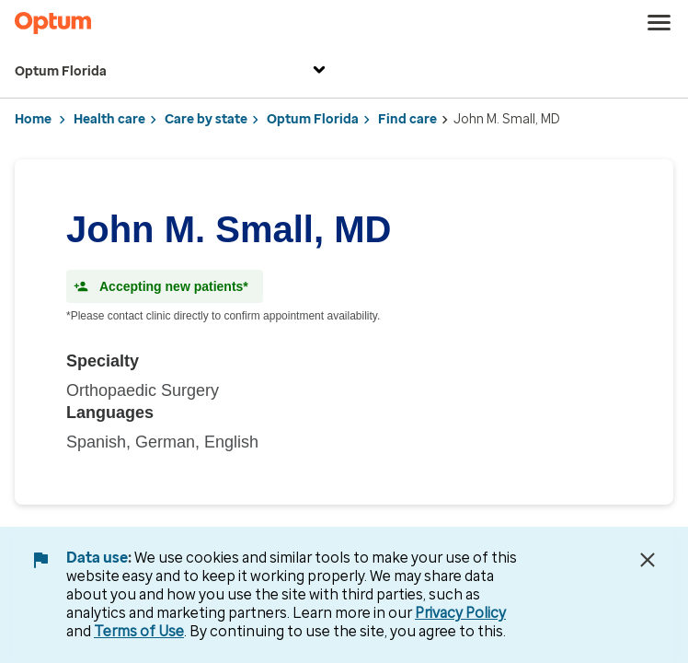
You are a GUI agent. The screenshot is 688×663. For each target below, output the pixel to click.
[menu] (659, 23)
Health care (109, 119)
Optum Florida (172, 72)
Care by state (206, 119)
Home (33, 119)
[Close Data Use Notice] (647, 560)
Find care (407, 119)
